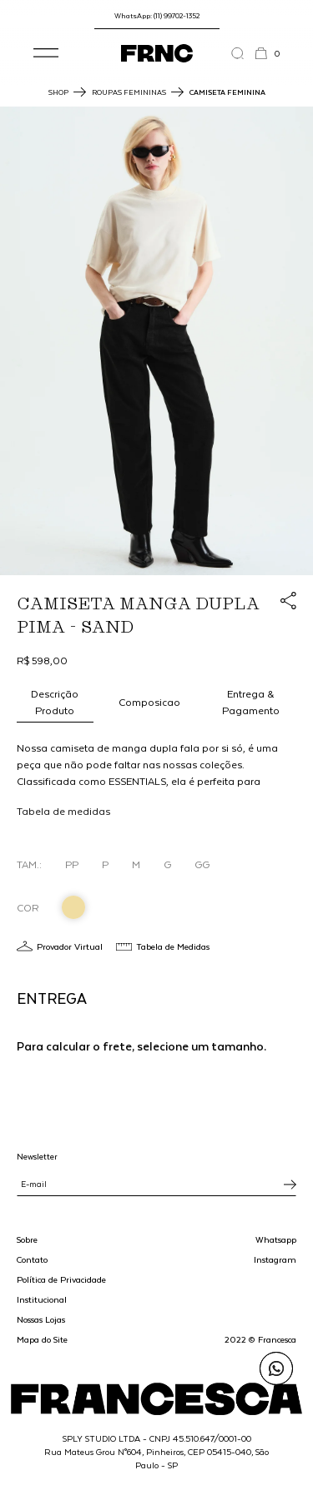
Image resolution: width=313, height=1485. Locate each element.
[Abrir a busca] (242, 53)
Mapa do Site (42, 1339)
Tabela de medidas (63, 810)
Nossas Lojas (41, 1319)
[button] (45, 53)
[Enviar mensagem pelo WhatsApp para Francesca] (276, 1368)
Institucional (42, 1299)
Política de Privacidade (61, 1279)
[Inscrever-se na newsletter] (290, 1184)
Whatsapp (275, 1239)
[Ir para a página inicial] (157, 53)
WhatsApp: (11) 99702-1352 (156, 15)
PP (71, 864)
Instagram (275, 1259)
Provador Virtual (70, 946)
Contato (32, 1259)
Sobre (27, 1239)
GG (202, 864)
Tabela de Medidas (173, 946)
